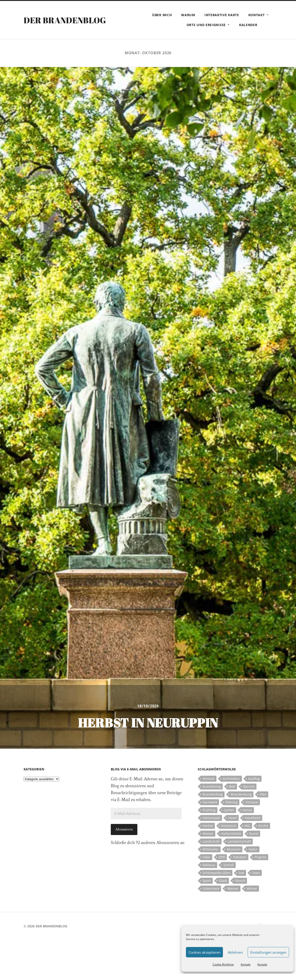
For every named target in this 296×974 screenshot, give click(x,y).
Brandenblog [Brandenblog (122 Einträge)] (213, 794)
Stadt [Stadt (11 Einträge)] (223, 880)
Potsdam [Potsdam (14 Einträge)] (240, 857)
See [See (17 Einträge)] (241, 873)
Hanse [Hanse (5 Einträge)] (247, 810)
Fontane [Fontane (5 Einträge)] (252, 802)
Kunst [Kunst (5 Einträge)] (253, 833)
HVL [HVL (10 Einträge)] (247, 825)
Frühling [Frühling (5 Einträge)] (209, 810)
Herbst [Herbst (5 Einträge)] (208, 825)
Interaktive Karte (221, 15)
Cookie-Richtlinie (223, 964)
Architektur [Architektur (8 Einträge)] (231, 778)
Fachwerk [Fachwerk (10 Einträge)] (210, 802)
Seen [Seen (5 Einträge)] (256, 873)
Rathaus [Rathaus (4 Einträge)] (209, 865)
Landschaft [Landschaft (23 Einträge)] (211, 841)
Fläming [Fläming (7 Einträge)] (231, 802)
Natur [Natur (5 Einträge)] (253, 849)
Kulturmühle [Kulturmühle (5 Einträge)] (231, 833)
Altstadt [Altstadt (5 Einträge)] (209, 778)
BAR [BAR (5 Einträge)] (232, 786)
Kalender (248, 25)
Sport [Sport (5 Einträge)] (207, 880)
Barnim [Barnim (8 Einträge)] (249, 786)
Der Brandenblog (65, 20)
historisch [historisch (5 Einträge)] (228, 825)
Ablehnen (235, 952)
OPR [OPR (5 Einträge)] (222, 857)
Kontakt (245, 964)
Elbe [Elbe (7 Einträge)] (263, 794)
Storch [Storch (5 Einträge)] (240, 880)
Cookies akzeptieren (204, 952)
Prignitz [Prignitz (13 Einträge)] (260, 857)
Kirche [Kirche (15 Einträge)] (263, 825)
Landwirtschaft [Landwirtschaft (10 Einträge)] (239, 841)
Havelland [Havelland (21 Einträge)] (252, 818)
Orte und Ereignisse (206, 25)
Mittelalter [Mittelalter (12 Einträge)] (211, 849)
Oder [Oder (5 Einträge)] (206, 857)
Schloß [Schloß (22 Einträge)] (228, 865)
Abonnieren (124, 829)
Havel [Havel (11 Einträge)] (232, 818)
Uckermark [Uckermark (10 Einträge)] (211, 888)
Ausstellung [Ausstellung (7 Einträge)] (212, 786)
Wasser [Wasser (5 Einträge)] (233, 888)
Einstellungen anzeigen (268, 952)
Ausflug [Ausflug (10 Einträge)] (254, 778)
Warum (188, 15)
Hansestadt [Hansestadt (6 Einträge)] (211, 818)
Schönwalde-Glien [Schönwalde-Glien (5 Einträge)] (217, 873)
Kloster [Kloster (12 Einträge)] (208, 833)
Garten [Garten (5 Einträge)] (229, 810)
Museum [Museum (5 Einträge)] (233, 849)
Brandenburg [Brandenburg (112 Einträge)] (241, 794)
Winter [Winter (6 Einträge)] (252, 888)
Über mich (162, 15)
